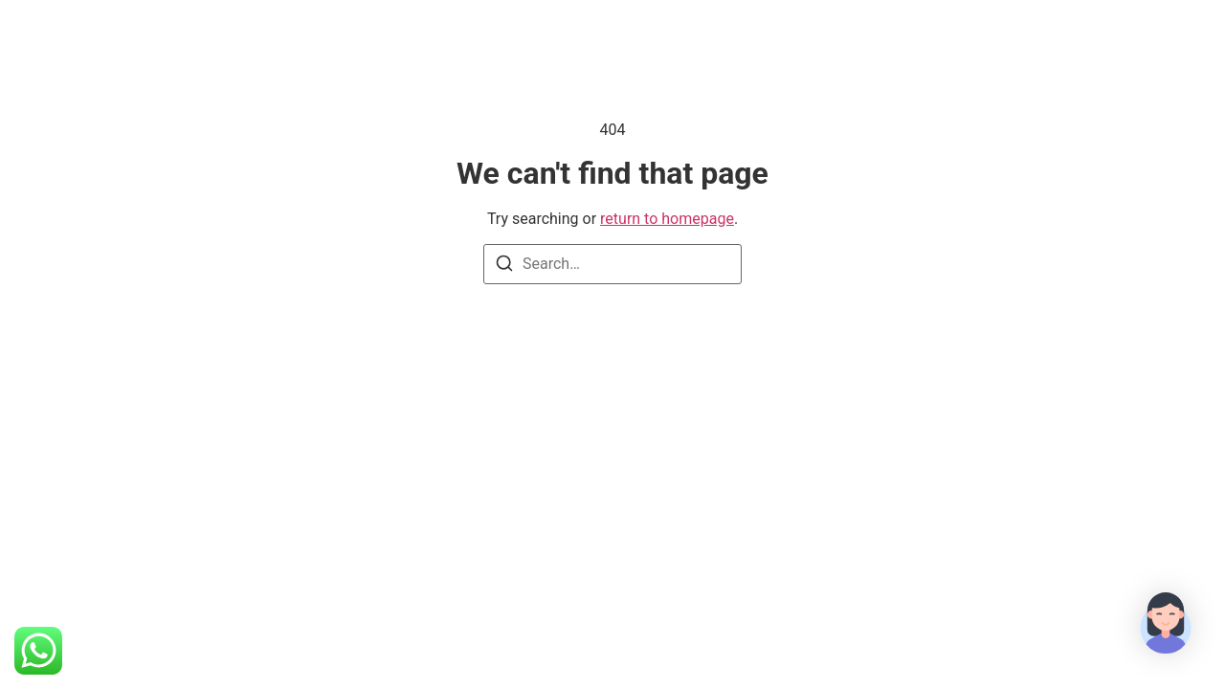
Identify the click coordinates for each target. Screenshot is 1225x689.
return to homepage (667, 219)
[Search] (504, 266)
